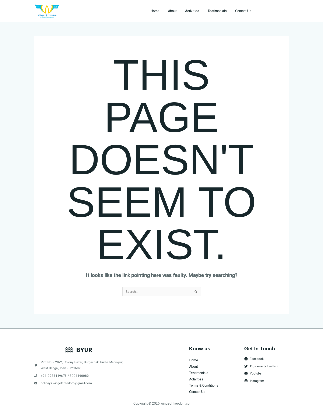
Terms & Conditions (203, 386)
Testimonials (219, 11)
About (178, 11)
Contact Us (244, 11)
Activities (196, 11)
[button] (274, 11)
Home (162, 11)
